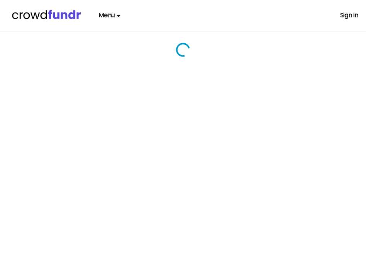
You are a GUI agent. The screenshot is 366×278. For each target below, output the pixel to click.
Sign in (349, 15)
